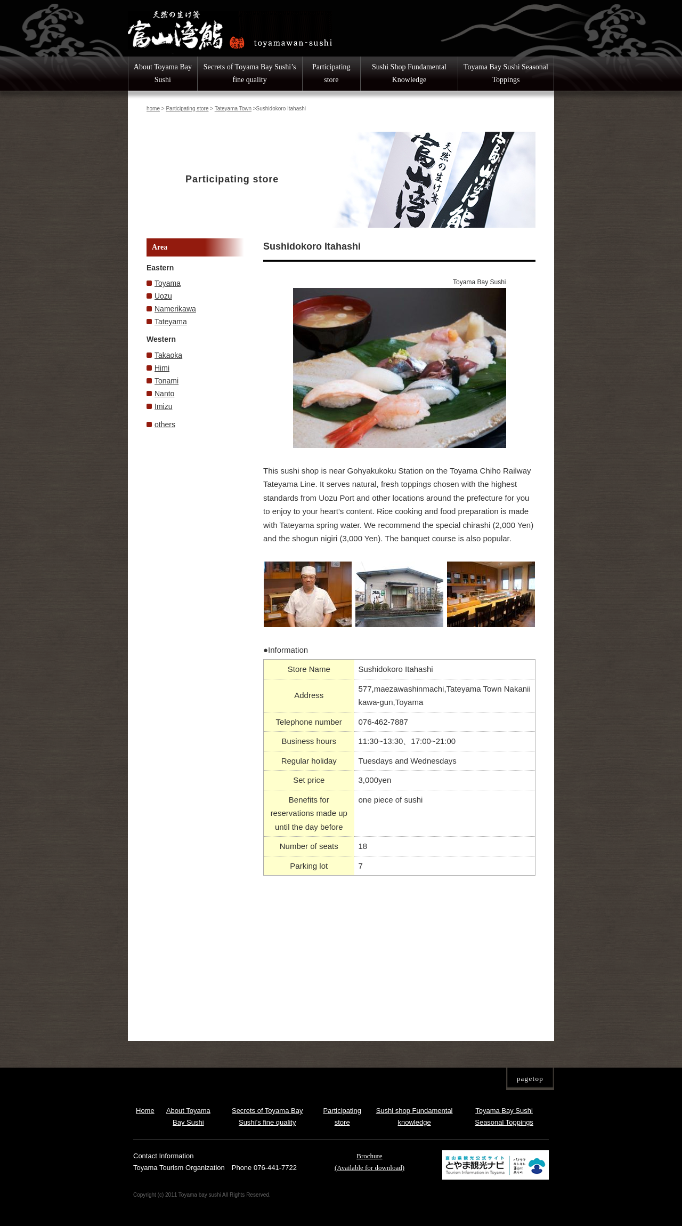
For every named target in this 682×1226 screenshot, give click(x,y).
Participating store (331, 73)
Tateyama (171, 321)
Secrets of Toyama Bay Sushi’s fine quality (250, 73)
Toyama (168, 283)
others (165, 424)
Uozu (163, 296)
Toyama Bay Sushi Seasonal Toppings (506, 73)
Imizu (163, 406)
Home (145, 1111)
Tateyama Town (233, 108)
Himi (162, 368)
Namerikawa (175, 309)
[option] (399, 362)
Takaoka (168, 355)
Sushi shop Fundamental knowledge (414, 1116)
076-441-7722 (275, 1168)
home (153, 108)
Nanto (164, 393)
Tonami (166, 380)
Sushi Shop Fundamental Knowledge (409, 73)
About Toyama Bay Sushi (163, 73)
